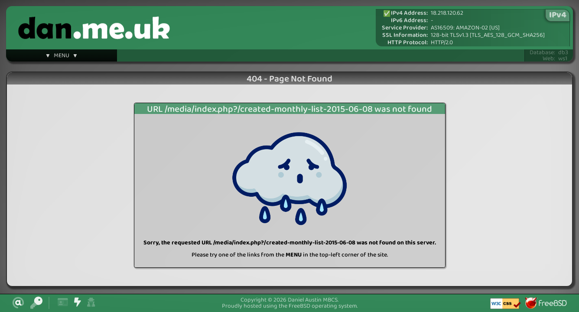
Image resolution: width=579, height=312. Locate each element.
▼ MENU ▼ (61, 57)
